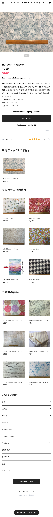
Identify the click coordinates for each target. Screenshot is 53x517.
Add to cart (26, 118)
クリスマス (5, 457)
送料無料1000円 (8, 436)
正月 (3, 464)
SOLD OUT (6, 450)
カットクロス (6, 416)
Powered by (26, 495)
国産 (3, 402)
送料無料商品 (7, 429)
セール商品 (6, 423)
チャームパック (7, 471)
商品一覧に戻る (26, 481)
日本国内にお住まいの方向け (27, 125)
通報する (48, 131)
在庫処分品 (6, 443)
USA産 (4, 409)
